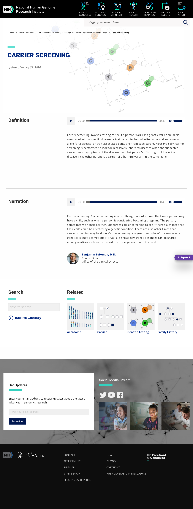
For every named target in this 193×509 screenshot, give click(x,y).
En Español (183, 257)
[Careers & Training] (149, 9)
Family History (167, 332)
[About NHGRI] (182, 9)
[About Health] (133, 9)
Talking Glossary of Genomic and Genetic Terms (85, 32)
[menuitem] (85, 9)
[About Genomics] (85, 9)
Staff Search (72, 473)
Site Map (69, 467)
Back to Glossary (28, 318)
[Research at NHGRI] (117, 9)
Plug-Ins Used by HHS (77, 480)
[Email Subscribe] (49, 412)
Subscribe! (17, 421)
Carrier (102, 332)
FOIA (109, 455)
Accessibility (72, 461)
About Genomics (26, 32)
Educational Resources (48, 32)
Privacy (111, 461)
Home (11, 32)
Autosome (74, 332)
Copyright (113, 467)
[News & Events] (165, 9)
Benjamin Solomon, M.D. (99, 254)
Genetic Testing (138, 332)
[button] (35, 457)
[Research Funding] (101, 9)
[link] (103, 395)
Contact (69, 455)
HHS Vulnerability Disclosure (126, 473)
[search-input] (137, 22)
